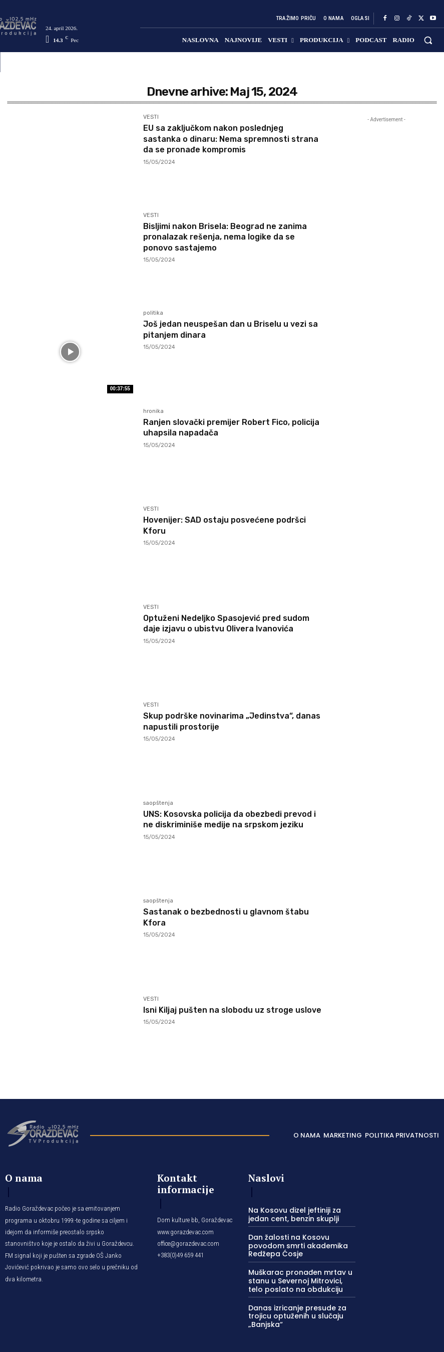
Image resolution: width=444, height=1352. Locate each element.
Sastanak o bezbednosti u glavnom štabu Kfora (220, 917)
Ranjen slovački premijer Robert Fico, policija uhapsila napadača (225, 427)
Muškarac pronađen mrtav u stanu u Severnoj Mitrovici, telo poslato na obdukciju (298, 1268)
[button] (428, 40)
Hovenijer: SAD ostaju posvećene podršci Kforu (216, 525)
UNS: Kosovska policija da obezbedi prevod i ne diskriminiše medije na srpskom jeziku (219, 824)
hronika (153, 411)
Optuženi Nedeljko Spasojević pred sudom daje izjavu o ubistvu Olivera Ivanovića (220, 628)
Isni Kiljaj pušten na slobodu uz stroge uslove (226, 1015)
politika (153, 313)
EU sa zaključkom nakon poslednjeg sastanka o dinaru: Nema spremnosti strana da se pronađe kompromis (224, 138)
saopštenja (158, 803)
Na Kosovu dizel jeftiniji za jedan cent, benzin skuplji (300, 1213)
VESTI (151, 117)
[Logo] (42, 1132)
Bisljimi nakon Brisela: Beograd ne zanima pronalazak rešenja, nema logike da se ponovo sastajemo (231, 236)
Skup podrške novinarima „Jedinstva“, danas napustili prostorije (227, 721)
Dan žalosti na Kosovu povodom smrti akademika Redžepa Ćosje (301, 1238)
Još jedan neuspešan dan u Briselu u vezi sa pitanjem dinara (223, 329)
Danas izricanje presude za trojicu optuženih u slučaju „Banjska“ (292, 1301)
